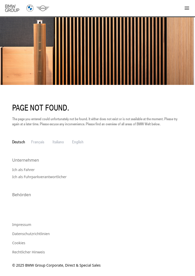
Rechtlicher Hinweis (28, 252)
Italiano (58, 142)
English (78, 142)
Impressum (21, 224)
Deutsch (18, 142)
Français (37, 142)
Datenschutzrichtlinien (31, 233)
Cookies (18, 242)
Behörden (21, 194)
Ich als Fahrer (23, 169)
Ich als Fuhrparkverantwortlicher (39, 176)
